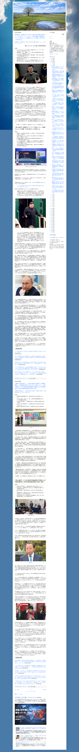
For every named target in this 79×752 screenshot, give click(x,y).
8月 (52, 196)
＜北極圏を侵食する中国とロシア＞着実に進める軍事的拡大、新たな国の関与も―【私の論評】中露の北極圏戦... (57, 75)
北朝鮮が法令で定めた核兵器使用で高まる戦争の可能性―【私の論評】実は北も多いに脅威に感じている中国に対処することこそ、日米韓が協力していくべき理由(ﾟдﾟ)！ (30, 363)
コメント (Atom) (19, 694)
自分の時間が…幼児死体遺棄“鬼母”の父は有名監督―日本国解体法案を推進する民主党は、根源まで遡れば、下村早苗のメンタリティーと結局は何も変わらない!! (33, 728)
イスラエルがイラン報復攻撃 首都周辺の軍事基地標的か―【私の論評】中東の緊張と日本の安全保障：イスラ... (57, 87)
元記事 (21, 124)
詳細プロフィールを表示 (54, 54)
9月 (52, 194)
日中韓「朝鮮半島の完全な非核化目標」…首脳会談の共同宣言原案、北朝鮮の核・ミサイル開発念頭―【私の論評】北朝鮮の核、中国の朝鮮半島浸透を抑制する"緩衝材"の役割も (30, 357)
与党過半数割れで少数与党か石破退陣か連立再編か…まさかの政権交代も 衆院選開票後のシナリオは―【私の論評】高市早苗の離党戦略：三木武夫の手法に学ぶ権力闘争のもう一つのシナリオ (30, 661)
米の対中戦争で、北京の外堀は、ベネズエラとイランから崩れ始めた (28, 697)
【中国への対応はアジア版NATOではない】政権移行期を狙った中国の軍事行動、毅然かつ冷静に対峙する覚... (57, 191)
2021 (52, 211)
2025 (52, 59)
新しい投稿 (17, 689)
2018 (52, 215)
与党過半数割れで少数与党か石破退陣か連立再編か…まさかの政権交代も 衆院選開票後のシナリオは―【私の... (57, 80)
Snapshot (51, 243)
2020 (52, 212)
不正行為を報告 (53, 234)
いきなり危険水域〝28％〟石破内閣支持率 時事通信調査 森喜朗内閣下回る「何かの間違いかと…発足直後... (57, 117)
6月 (52, 199)
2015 (52, 220)
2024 (52, 61)
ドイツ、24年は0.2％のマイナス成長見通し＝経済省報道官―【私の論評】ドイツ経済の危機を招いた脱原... (57, 153)
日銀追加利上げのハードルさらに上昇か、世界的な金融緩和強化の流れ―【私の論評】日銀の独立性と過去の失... (57, 179)
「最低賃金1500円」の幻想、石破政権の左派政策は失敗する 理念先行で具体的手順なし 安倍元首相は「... (57, 162)
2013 (52, 223)
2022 (52, 209)
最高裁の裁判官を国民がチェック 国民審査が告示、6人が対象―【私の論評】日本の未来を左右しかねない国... (57, 133)
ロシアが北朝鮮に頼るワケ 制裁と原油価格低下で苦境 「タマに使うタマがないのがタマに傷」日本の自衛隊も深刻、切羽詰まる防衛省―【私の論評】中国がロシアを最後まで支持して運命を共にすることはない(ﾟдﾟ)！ (30, 368)
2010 (52, 227)
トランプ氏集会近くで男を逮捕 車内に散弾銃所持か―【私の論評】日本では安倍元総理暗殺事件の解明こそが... (57, 138)
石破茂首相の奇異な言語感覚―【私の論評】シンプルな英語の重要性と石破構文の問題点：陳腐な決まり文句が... (57, 170)
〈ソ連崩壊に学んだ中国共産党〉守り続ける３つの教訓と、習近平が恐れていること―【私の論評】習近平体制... (57, 100)
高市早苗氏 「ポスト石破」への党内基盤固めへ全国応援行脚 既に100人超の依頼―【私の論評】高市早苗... (57, 145)
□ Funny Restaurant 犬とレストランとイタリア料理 (35, 4)
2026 (52, 58)
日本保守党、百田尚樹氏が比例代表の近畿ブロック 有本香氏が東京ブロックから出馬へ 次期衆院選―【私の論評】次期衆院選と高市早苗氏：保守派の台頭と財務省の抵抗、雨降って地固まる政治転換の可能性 (30, 677)
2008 (52, 230)
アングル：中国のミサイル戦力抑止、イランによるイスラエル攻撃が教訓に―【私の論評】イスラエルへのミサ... (57, 125)
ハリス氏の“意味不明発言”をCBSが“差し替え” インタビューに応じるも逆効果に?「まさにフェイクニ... (57, 129)
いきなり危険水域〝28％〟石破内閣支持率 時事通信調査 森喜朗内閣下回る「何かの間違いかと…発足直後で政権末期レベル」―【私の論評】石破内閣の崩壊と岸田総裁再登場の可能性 (30, 667)
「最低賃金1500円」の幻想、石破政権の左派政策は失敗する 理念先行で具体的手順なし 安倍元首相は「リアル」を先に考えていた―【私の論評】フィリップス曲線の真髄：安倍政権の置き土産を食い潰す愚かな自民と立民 (30, 682)
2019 (52, 214)
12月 (52, 62)
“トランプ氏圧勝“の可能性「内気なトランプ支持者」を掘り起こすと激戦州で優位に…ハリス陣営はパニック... (57, 104)
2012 (52, 224)
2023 (52, 208)
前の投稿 (44, 689)
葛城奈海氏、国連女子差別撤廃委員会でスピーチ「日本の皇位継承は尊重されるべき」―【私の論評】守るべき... (57, 108)
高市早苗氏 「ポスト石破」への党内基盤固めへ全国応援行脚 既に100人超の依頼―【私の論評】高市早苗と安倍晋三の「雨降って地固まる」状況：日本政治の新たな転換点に (30, 672)
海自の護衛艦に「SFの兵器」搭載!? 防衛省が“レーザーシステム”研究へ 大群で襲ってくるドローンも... (57, 141)
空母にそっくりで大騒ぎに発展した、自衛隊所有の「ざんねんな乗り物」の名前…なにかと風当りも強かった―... (57, 121)
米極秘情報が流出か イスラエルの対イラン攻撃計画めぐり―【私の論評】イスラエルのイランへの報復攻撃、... (57, 112)
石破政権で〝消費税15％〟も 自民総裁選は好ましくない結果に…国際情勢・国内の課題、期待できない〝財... (57, 183)
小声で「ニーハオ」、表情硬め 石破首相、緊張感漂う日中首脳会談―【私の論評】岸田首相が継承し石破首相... (57, 149)
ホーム (31, 689)
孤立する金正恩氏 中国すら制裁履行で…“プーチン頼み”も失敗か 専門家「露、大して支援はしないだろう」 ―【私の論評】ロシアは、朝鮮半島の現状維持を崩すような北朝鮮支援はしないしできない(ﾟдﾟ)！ (30, 373)
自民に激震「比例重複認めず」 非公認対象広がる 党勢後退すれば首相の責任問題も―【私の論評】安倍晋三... (57, 166)
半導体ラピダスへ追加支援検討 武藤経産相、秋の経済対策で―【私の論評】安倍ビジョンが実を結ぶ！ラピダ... (57, 91)
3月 (52, 203)
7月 (52, 197)
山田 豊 (52, 42)
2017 (52, 217)
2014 (52, 221)
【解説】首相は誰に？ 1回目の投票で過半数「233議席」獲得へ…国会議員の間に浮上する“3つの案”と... (57, 72)
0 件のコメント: (24, 378)
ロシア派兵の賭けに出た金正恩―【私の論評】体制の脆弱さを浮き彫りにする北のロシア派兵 (57, 83)
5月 (52, 200)
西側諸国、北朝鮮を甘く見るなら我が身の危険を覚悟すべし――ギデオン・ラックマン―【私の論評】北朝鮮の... (57, 68)
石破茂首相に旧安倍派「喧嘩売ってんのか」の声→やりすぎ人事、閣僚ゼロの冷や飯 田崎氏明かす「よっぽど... (57, 187)
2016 (52, 218)
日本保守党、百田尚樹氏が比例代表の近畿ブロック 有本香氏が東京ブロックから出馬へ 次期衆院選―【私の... (57, 158)
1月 (52, 206)
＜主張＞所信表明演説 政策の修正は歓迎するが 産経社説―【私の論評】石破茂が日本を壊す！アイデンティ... (57, 174)
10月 (52, 65)
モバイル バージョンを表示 (30, 691)
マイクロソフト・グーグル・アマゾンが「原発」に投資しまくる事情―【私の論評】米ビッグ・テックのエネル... (57, 96)
